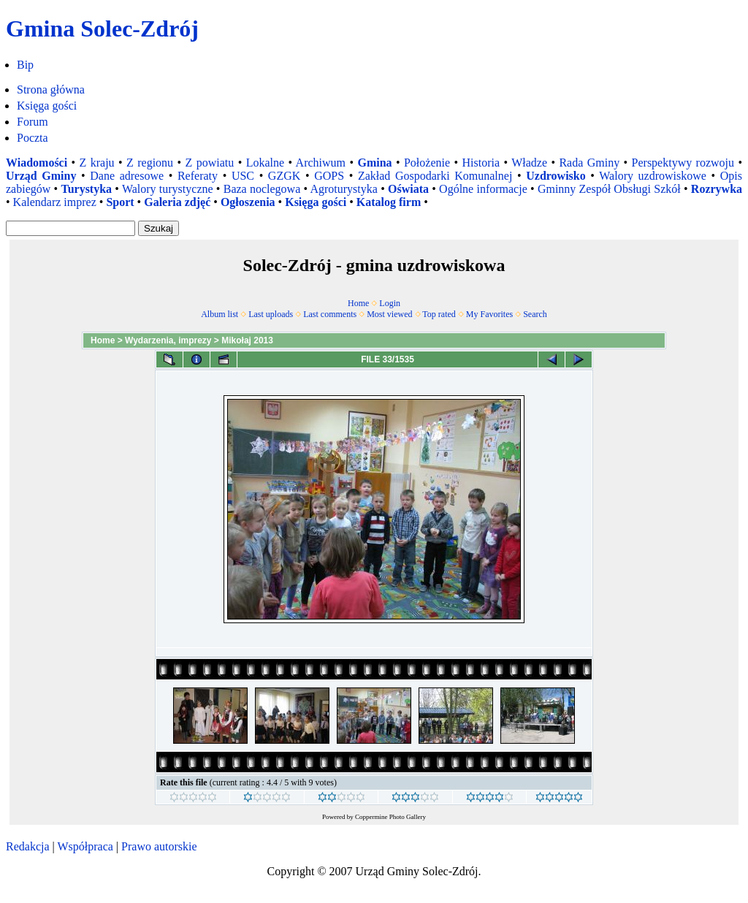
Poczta (32, 138)
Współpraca (84, 846)
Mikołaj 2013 (247, 340)
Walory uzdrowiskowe (652, 175)
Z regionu (149, 162)
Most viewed (389, 314)
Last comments (329, 314)
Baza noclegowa (262, 189)
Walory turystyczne (167, 189)
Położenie (427, 162)
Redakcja (28, 846)
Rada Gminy (589, 162)
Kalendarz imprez (54, 202)
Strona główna (51, 89)
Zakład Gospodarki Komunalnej (435, 175)
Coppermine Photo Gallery (390, 816)
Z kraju (97, 162)
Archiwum (321, 162)
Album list (219, 314)
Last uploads (270, 314)
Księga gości (47, 105)
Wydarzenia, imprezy (168, 340)
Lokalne (265, 162)
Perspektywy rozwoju (683, 162)
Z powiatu (210, 162)
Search (535, 314)
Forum (32, 121)
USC (243, 175)
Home (358, 303)
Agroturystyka (343, 189)
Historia (481, 162)
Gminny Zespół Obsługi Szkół (609, 189)
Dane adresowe (127, 175)
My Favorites (489, 314)
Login (389, 303)
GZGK (284, 175)
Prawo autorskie (159, 846)
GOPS (329, 175)
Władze (529, 162)
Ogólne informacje (483, 189)
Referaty (198, 175)
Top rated (438, 314)
